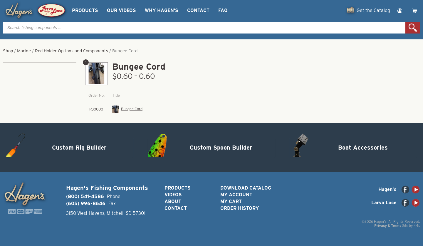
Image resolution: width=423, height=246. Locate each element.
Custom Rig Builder (79, 147)
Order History (239, 208)
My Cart (231, 201)
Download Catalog (245, 188)
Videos (173, 195)
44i (416, 225)
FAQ (222, 10)
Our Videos (121, 10)
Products (85, 10)
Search (412, 28)
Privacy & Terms (387, 225)
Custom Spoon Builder (221, 147)
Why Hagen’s (161, 10)
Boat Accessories (363, 147)
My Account (236, 195)
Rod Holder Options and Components (71, 50)
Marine (24, 50)
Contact (198, 10)
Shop (8, 50)
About (172, 201)
